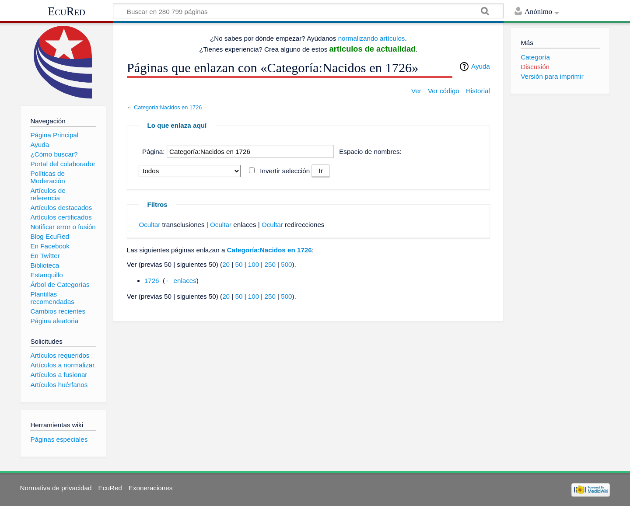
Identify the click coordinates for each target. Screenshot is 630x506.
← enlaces (180, 280)
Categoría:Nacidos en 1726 (168, 107)
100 (253, 264)
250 (269, 264)
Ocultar (149, 224)
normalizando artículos (371, 38)
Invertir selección (285, 170)
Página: (153, 151)
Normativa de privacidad (56, 488)
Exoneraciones (150, 488)
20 (226, 264)
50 (238, 264)
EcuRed (66, 11)
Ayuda (480, 66)
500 (286, 264)
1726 (151, 280)
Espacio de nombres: (370, 151)
